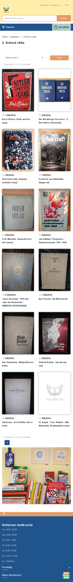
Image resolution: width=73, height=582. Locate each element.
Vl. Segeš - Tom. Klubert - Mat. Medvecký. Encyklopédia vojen (54, 424)
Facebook (4, 514)
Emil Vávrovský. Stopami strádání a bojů (14, 181)
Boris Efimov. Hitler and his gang (16, 121)
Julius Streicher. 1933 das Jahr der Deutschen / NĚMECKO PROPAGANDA (15, 302)
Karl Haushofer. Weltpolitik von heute (18, 364)
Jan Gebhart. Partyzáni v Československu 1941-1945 (53, 241)
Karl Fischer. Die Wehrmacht (53, 299)
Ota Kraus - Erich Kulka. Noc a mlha (17, 424)
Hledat (64, 18)
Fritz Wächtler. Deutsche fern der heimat (16, 241)
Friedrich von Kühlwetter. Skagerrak (51, 181)
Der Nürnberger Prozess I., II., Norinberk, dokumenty (54, 121)
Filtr (59, 58)
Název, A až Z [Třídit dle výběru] (25, 57)
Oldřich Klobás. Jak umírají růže (53, 364)
